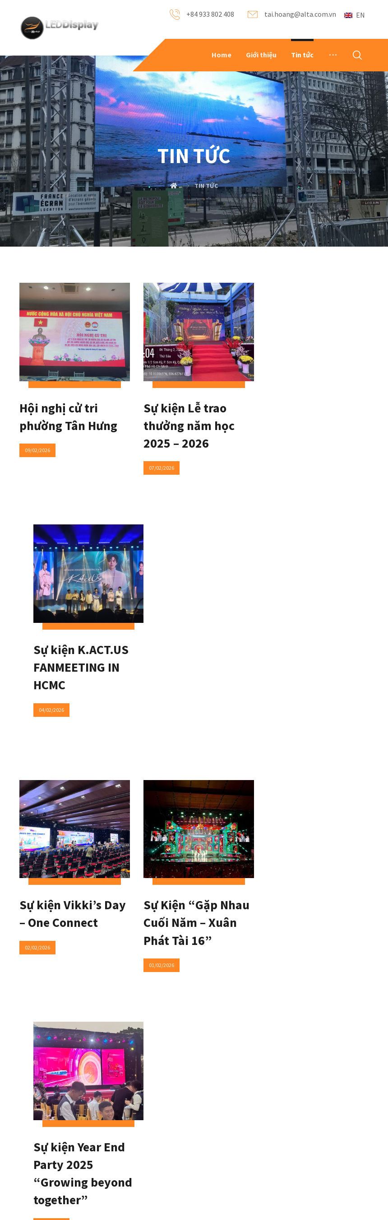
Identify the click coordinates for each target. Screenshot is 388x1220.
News (107, 1103)
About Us (51, 1088)
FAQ (104, 1088)
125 (221, 891)
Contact (171, 1088)
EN (354, 14)
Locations (173, 1132)
